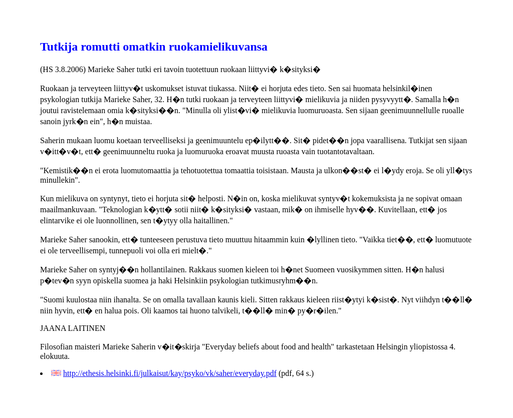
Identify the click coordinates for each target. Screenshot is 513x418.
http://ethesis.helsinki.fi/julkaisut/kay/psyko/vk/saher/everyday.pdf (170, 373)
